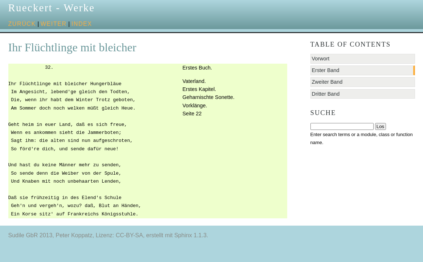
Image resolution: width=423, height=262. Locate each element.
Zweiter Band (327, 82)
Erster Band (325, 70)
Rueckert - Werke (51, 7)
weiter (54, 24)
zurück (22, 24)
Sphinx (183, 235)
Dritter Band (326, 94)
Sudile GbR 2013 (30, 235)
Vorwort (321, 58)
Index (82, 24)
